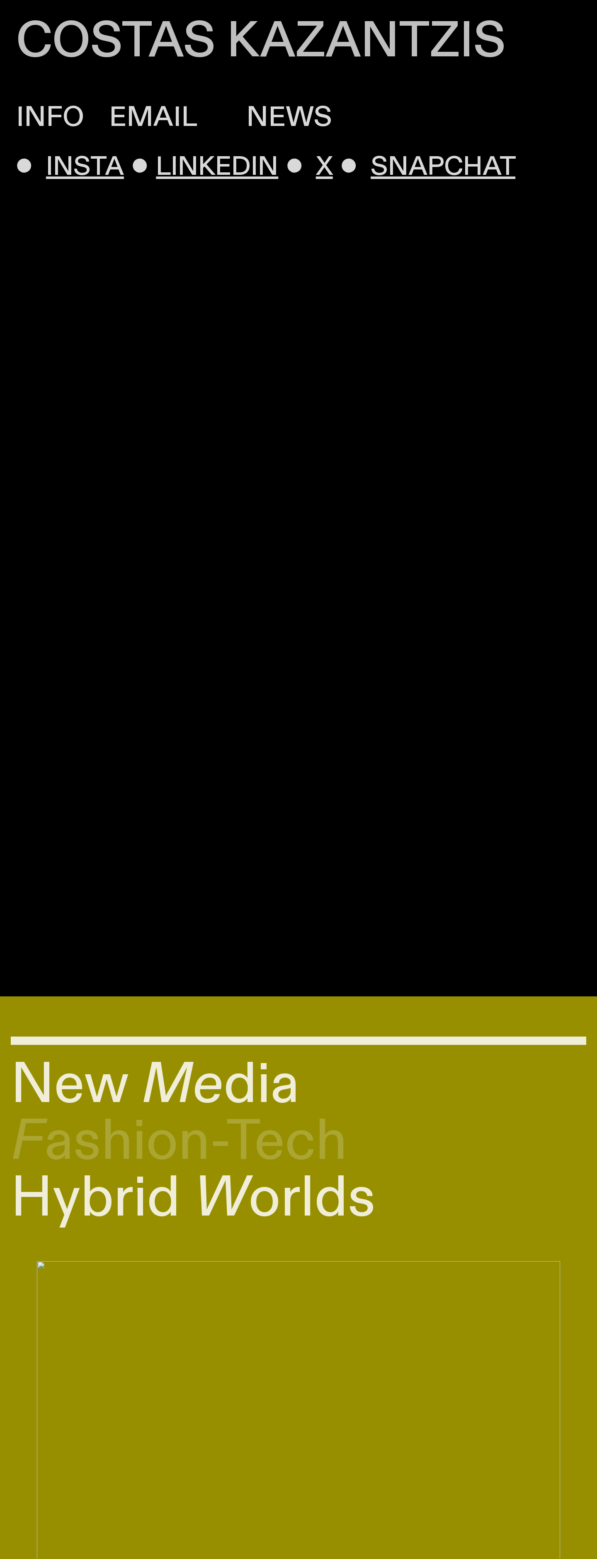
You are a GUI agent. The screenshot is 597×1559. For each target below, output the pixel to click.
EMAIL (153, 117)
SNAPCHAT (445, 166)
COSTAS (116, 41)
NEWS (264, 117)
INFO (50, 117)
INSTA (87, 166)
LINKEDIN (219, 166)
